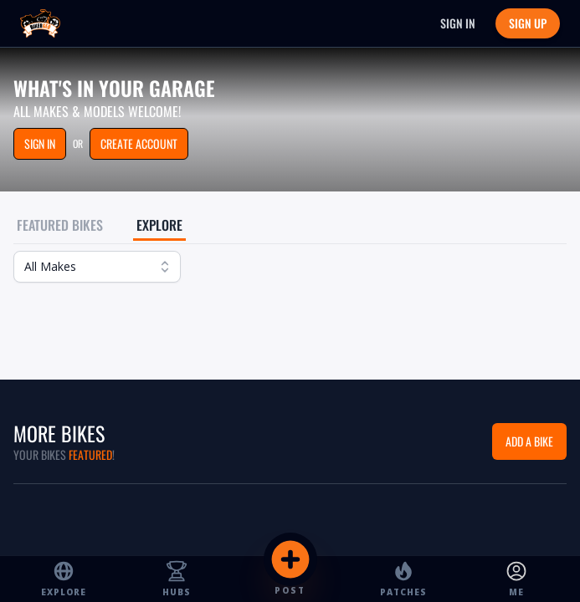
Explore (159, 225)
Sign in (39, 143)
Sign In (457, 23)
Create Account (138, 143)
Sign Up (528, 23)
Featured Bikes (60, 225)
